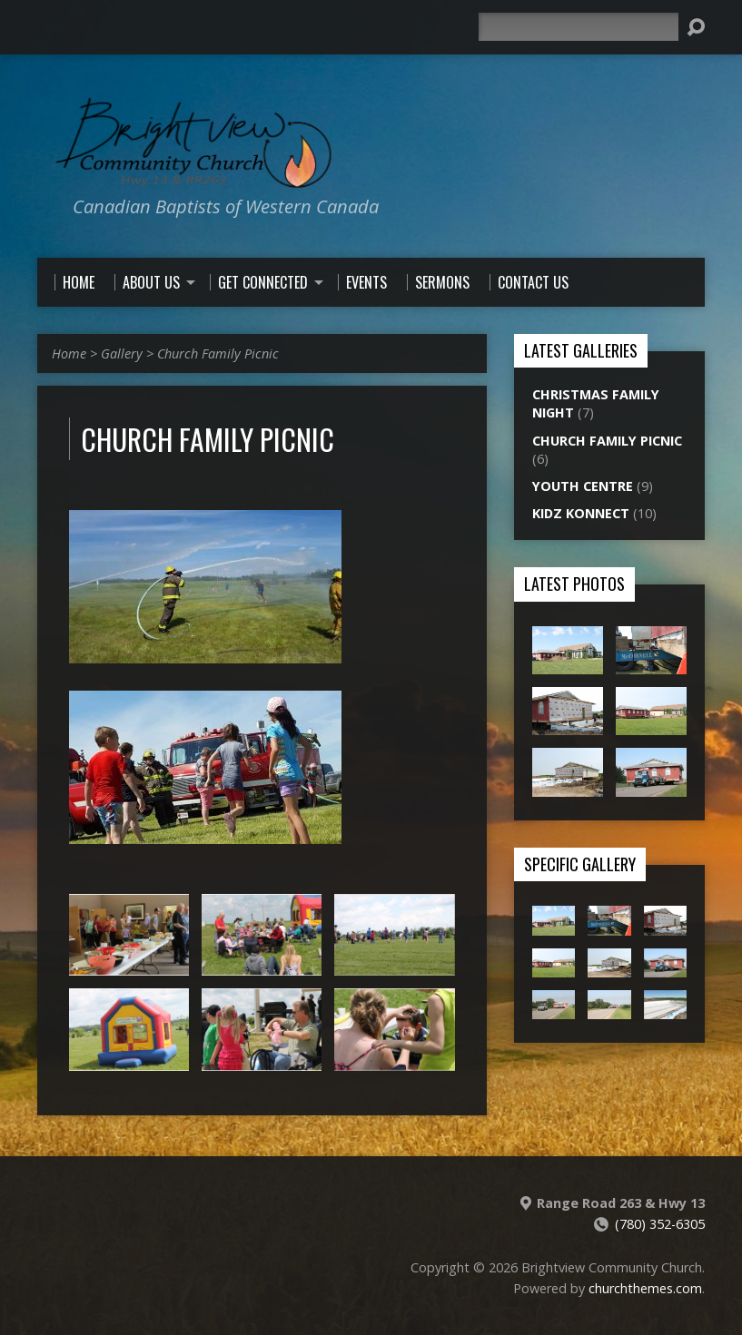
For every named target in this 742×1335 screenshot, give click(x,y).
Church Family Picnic (218, 353)
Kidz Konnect (580, 513)
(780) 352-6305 (660, 1223)
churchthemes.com (645, 1288)
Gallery (122, 353)
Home (69, 353)
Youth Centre (582, 486)
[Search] (578, 27)
